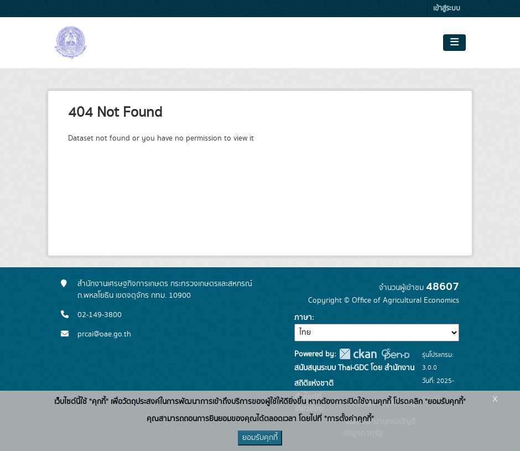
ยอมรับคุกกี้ (260, 437)
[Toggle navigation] (454, 42)
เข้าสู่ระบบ (446, 8)
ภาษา (303, 317)
